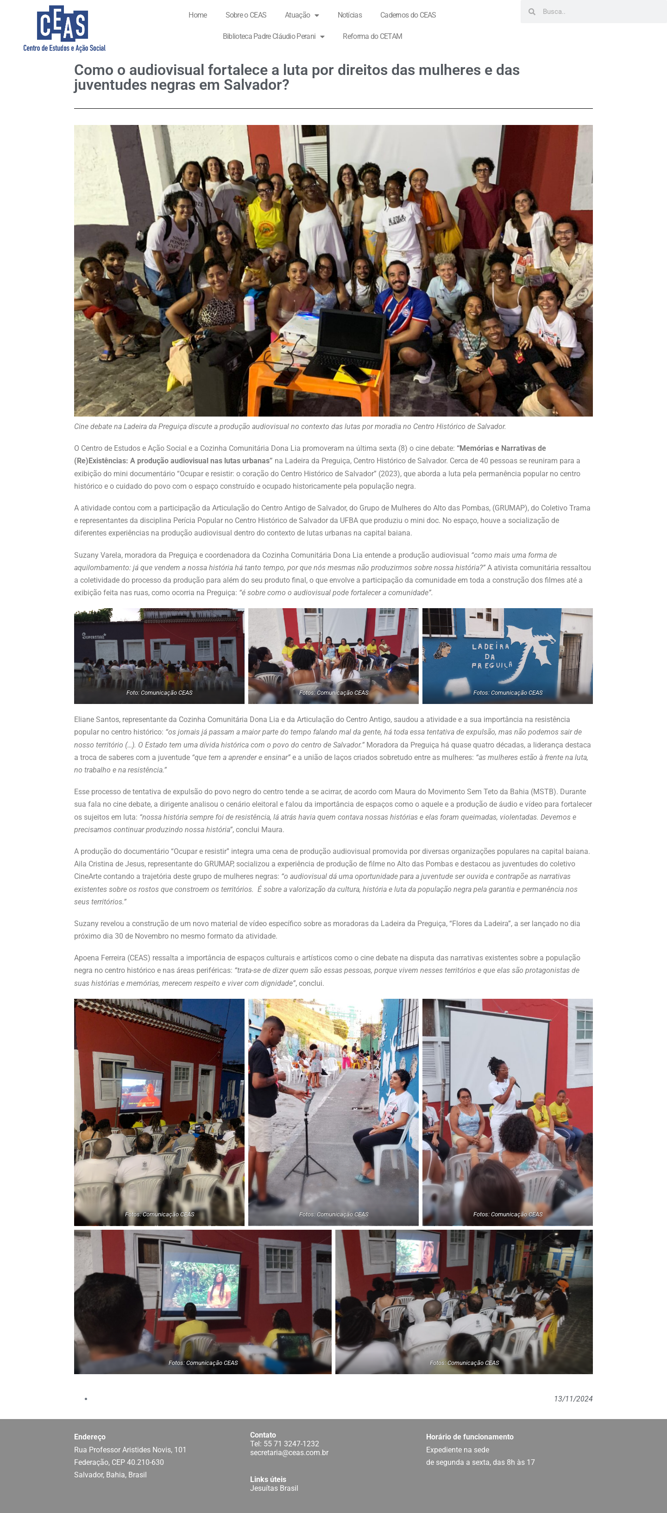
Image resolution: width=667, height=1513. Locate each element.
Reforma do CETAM (372, 36)
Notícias (350, 15)
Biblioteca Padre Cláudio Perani (274, 36)
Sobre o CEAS (246, 15)
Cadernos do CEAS (408, 15)
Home (198, 15)
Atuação (302, 15)
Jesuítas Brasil (274, 1488)
